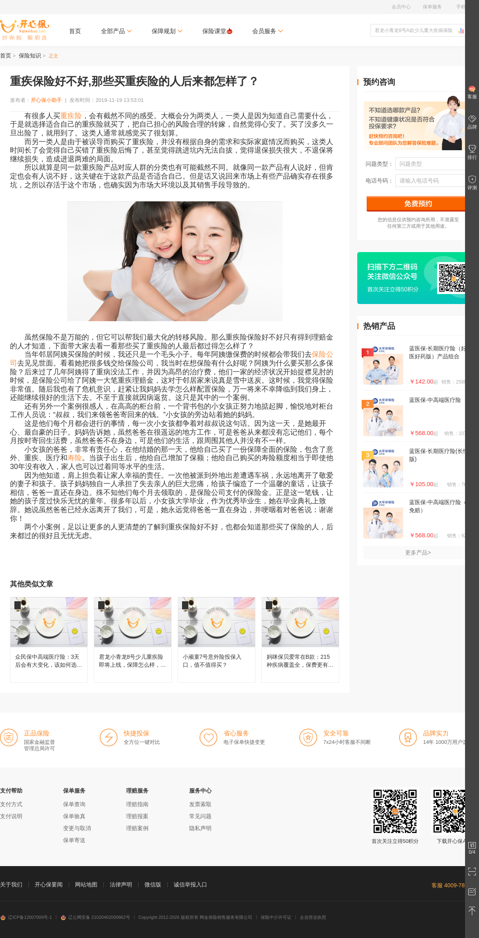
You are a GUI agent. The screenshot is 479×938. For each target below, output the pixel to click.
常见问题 (200, 816)
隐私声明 (200, 828)
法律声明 (121, 884)
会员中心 (401, 7)
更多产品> (418, 552)
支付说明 (11, 816)
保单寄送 (74, 840)
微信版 (152, 884)
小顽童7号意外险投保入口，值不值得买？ (216, 639)
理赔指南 (137, 804)
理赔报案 (137, 816)
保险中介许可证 (276, 917)
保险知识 (30, 55)
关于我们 (11, 884)
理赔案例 (137, 828)
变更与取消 (77, 828)
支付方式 (11, 804)
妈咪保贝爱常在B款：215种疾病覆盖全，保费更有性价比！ (300, 639)
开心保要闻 (49, 884)
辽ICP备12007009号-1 (26, 917)
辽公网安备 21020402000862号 (95, 917)
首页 (75, 31)
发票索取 (200, 804)
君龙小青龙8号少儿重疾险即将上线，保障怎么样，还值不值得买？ (132, 639)
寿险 (74, 458)
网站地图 (86, 884)
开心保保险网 (24, 30)
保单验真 (74, 816)
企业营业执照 (313, 917)
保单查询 (74, 804)
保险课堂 (217, 31)
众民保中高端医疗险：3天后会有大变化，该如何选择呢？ (48, 639)
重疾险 (71, 116)
